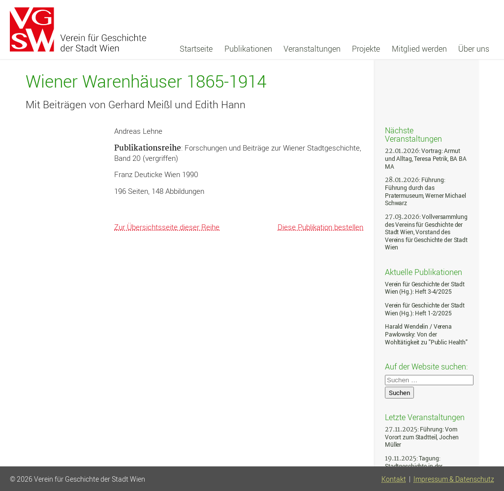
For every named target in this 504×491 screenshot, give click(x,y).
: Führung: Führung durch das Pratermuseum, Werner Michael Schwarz (425, 191)
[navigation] (334, 48)
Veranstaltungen (312, 48)
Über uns (473, 48)
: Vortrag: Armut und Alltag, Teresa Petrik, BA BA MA (426, 158)
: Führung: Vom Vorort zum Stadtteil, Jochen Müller (421, 437)
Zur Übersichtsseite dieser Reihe (167, 227)
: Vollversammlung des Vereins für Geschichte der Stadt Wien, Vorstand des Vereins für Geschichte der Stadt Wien (426, 232)
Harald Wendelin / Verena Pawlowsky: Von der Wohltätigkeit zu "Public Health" (426, 334)
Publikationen (248, 48)
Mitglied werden (419, 48)
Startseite (196, 48)
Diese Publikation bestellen (320, 227)
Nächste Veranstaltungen (413, 134)
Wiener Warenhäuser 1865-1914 (146, 81)
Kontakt (393, 479)
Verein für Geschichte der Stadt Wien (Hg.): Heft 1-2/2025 (425, 309)
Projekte (366, 48)
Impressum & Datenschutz (453, 479)
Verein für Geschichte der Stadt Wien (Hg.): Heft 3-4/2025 (425, 288)
